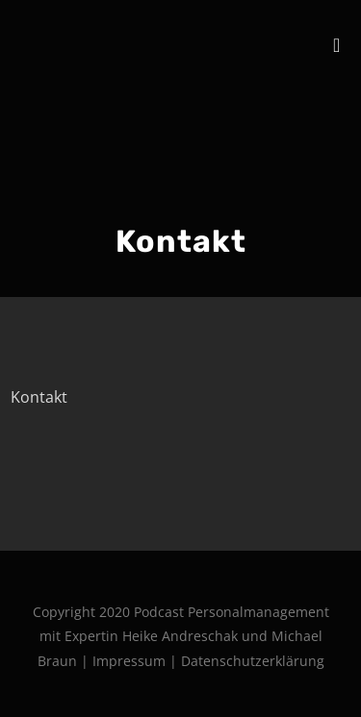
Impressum (130, 661)
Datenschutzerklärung (252, 661)
